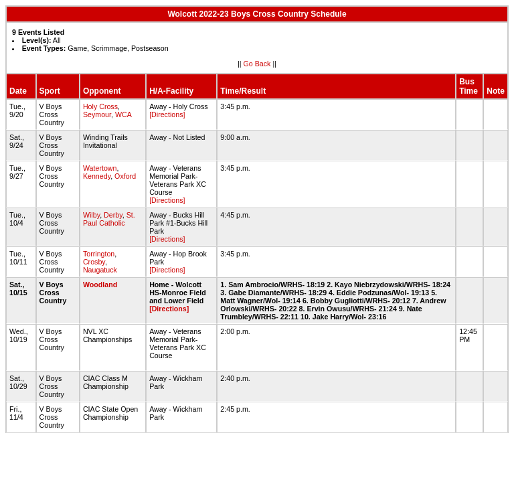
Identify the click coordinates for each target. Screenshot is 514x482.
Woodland (100, 284)
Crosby (94, 262)
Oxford (125, 176)
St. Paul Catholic (109, 219)
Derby (113, 215)
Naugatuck (100, 270)
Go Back (257, 64)
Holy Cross (100, 106)
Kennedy (96, 176)
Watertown (100, 168)
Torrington (98, 254)
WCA (123, 114)
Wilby (91, 215)
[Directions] (167, 114)
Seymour (97, 114)
